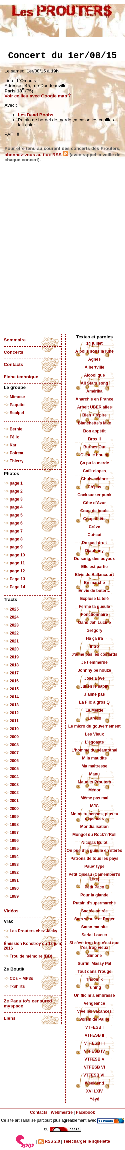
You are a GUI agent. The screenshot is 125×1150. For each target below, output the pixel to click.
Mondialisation (94, 826)
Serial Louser (94, 935)
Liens (10, 1018)
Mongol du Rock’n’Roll (94, 834)
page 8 (16, 539)
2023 (14, 625)
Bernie (16, 429)
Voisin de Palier (94, 1019)
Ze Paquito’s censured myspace (28, 1003)
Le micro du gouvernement (94, 726)
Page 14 (17, 587)
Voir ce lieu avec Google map (38, 95)
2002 (14, 792)
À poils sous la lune (94, 351)
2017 (14, 673)
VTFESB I (94, 1027)
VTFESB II (94, 1035)
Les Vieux (94, 734)
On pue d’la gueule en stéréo (94, 850)
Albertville (94, 367)
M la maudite (94, 758)
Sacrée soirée (94, 911)
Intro (94, 646)
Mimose (17, 397)
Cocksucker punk (94, 495)
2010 (14, 729)
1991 (14, 880)
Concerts (13, 352)
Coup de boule (94, 511)
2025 (14, 609)
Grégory (94, 630)
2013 (14, 705)
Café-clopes (94, 471)
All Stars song (94, 383)
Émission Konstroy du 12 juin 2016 (32, 946)
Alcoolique (94, 375)
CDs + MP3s (21, 978)
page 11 (17, 563)
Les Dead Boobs (36, 114)
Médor (94, 790)
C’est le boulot (94, 455)
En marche (94, 582)
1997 (14, 832)
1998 (14, 824)
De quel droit (94, 542)
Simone (94, 955)
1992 (14, 872)
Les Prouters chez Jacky (33, 931)
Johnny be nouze (94, 670)
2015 (14, 689)
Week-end (94, 1083)
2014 (14, 697)
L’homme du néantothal (94, 750)
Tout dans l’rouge (94, 971)
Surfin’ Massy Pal (94, 963)
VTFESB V (94, 1059)
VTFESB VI (94, 1067)
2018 (14, 665)
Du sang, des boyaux (94, 558)
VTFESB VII (94, 1075)
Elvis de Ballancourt (94, 574)
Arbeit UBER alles (94, 407)
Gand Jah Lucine (94, 622)
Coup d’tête (94, 519)
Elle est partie (94, 566)
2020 (14, 649)
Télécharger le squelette (86, 1141)
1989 (14, 896)
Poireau (17, 453)
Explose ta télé (94, 598)
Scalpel (17, 412)
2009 (14, 737)
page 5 (16, 515)
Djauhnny (94, 550)
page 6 (16, 523)
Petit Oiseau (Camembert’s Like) (94, 876)
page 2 (16, 491)
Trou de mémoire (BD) (31, 956)
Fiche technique (21, 376)
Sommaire (15, 339)
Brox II (94, 439)
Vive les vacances (94, 1011)
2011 (14, 721)
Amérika (94, 391)
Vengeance (94, 1003)
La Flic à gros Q (94, 702)
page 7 (16, 531)
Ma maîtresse (94, 766)
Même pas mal (94, 798)
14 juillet (94, 343)
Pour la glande (94, 895)
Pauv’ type (94, 866)
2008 (14, 745)
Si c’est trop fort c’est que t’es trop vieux (94, 945)
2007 (14, 752)
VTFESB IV (94, 1051)
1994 (14, 856)
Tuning (94, 987)
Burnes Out (94, 447)
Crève (94, 526)
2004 (14, 776)
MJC (94, 806)
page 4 (16, 507)
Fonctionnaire (94, 614)
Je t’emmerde (94, 662)
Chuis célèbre (94, 479)
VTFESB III (94, 1043)
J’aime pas (94, 694)
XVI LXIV (94, 1091)
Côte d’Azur (94, 503)
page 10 (17, 555)
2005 (14, 768)
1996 (14, 840)
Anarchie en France (94, 399)
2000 (14, 808)
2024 (14, 617)
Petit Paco (94, 887)
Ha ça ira (94, 638)
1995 (14, 848)
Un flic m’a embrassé (94, 995)
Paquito (17, 404)
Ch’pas (94, 487)
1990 (14, 888)
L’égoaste (94, 742)
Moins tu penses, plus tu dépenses (94, 816)
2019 (14, 657)
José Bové (94, 678)
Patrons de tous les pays (94, 858)
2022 (14, 633)
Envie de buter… (94, 590)
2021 (14, 641)
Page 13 (17, 579)
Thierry (16, 461)
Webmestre (62, 1112)
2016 (14, 681)
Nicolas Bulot (94, 842)
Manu (94, 774)
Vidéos (11, 910)
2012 (14, 713)
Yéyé (94, 1099)
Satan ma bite (94, 927)
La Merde (94, 710)
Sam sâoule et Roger (94, 919)
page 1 (16, 483)
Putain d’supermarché (94, 903)
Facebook (85, 1112)
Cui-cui (94, 534)
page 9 (16, 547)
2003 (14, 784)
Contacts (13, 364)
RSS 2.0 (49, 1141)
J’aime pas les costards (94, 654)
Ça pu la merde (94, 463)
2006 (14, 760)
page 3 (16, 499)
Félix (14, 437)
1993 (14, 864)
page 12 (17, 571)
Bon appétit (94, 431)
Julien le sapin (94, 686)
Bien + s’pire (94, 415)
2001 (14, 800)
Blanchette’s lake (94, 423)
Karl (14, 445)
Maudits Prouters (94, 782)
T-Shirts (17, 986)
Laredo (94, 718)
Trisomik (94, 979)
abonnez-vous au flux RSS (36, 154)
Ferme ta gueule (94, 606)
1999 (14, 816)
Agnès (94, 359)
